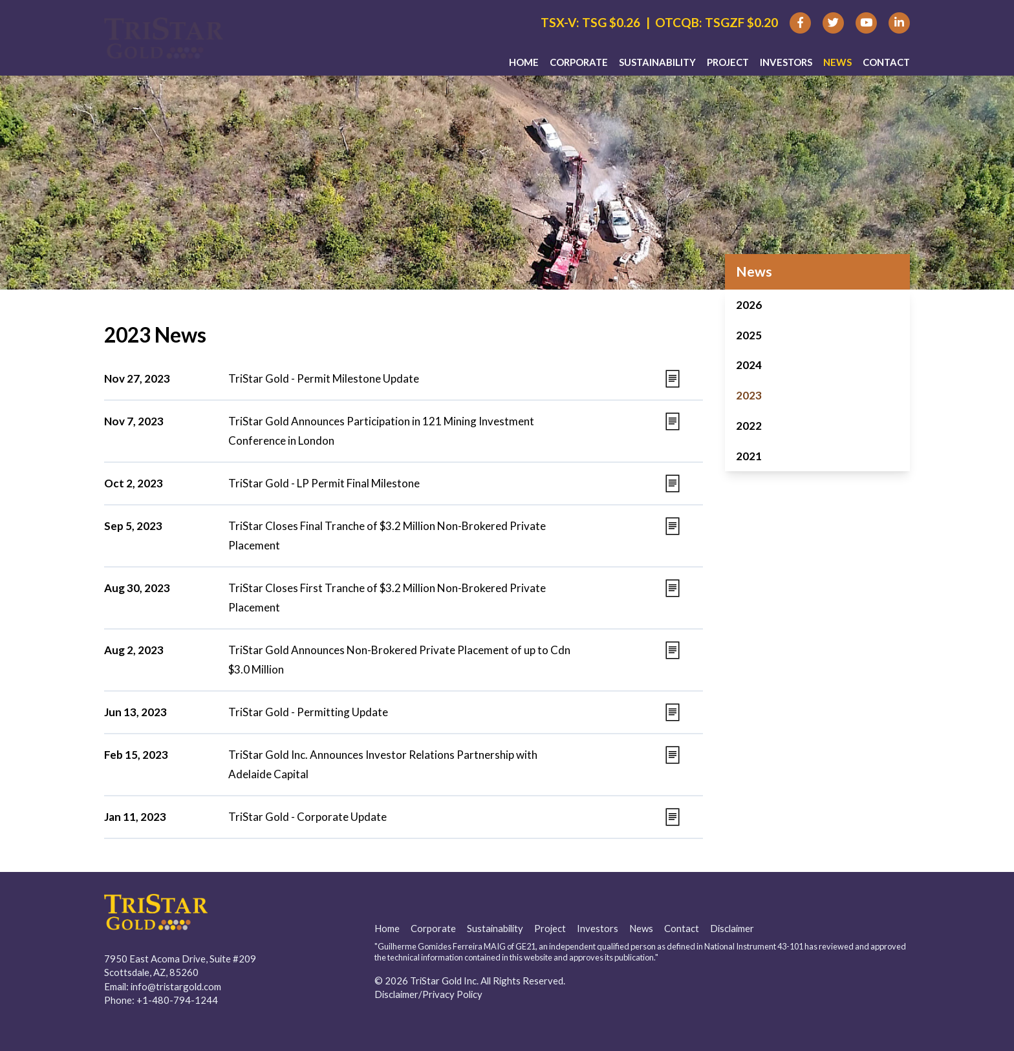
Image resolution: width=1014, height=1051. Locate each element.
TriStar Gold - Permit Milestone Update (323, 378)
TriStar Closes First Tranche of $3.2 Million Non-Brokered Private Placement (387, 597)
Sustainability (657, 65)
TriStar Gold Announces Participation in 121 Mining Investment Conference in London (381, 430)
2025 (749, 335)
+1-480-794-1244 (177, 1000)
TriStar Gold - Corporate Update (307, 816)
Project (728, 65)
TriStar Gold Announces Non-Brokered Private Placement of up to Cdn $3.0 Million (399, 659)
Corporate (579, 65)
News (837, 65)
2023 (749, 395)
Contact (886, 65)
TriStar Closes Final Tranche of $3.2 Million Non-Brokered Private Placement (387, 535)
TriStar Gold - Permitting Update (308, 712)
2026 (749, 305)
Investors (786, 65)
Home (524, 65)
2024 (749, 365)
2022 (749, 425)
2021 (749, 456)
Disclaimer (732, 928)
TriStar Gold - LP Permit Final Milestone (324, 483)
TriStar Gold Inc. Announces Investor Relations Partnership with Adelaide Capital (382, 764)
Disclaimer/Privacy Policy (428, 994)
